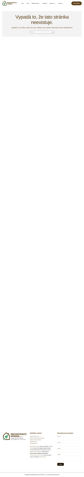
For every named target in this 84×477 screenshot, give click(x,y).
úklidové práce (42, 456)
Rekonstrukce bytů (34, 446)
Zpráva (58, 454)
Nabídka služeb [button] (36, 3)
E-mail (58, 442)
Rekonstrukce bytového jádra (37, 438)
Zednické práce (33, 443)
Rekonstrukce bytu (34, 436)
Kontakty (59, 3)
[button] (39, 3)
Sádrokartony (33, 441)
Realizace (44, 3)
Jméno (58, 436)
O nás (28, 3)
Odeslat (60, 464)
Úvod (23, 3)
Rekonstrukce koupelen (35, 439)
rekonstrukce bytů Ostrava (36, 455)
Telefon (59, 448)
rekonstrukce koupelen (35, 451)
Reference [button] (52, 3)
